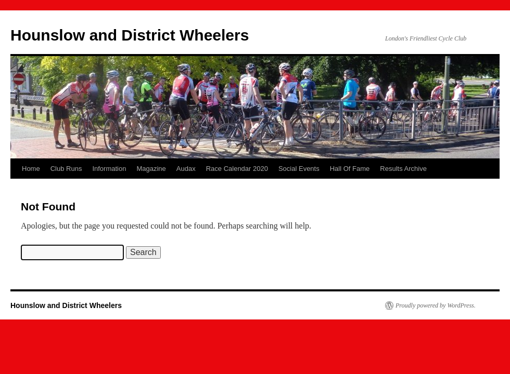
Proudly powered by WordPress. (436, 305)
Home (31, 168)
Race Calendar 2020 (237, 168)
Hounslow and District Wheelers (129, 35)
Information (109, 168)
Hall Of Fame (350, 168)
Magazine (150, 168)
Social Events (299, 168)
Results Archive (403, 168)
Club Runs (66, 168)
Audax (186, 168)
